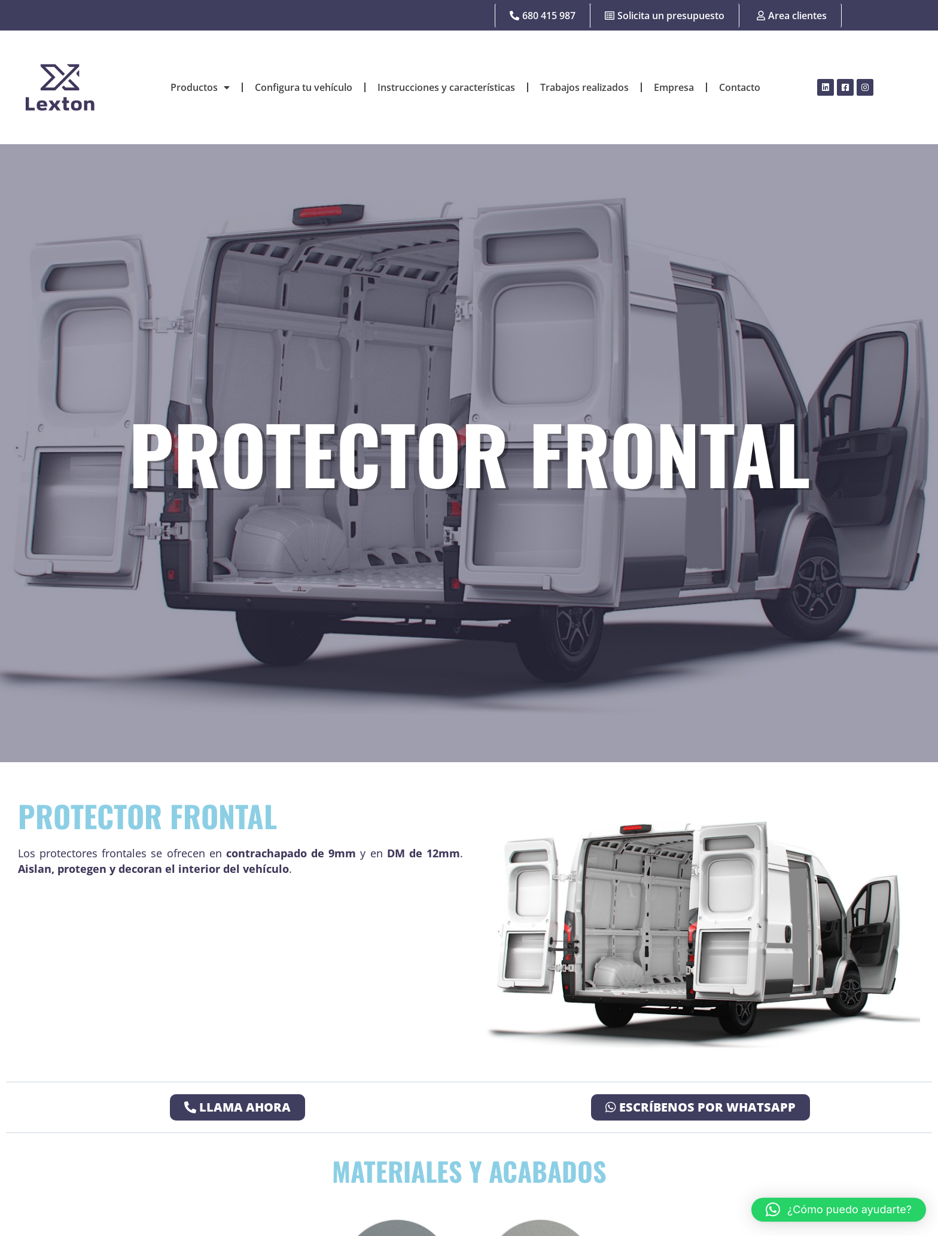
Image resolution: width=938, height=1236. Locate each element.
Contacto (739, 87)
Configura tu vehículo (303, 87)
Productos (200, 87)
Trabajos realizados (584, 87)
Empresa (674, 87)
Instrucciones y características (446, 87)
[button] (838, 1210)
